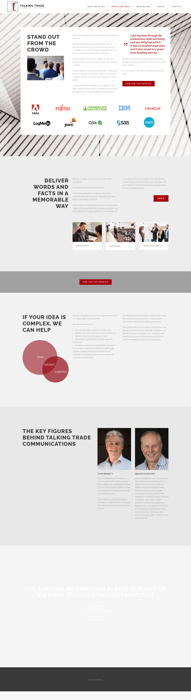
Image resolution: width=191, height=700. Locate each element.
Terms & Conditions (95, 680)
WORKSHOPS (82, 246)
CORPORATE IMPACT (152, 246)
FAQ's (161, 198)
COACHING (114, 246)
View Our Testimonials (138, 84)
